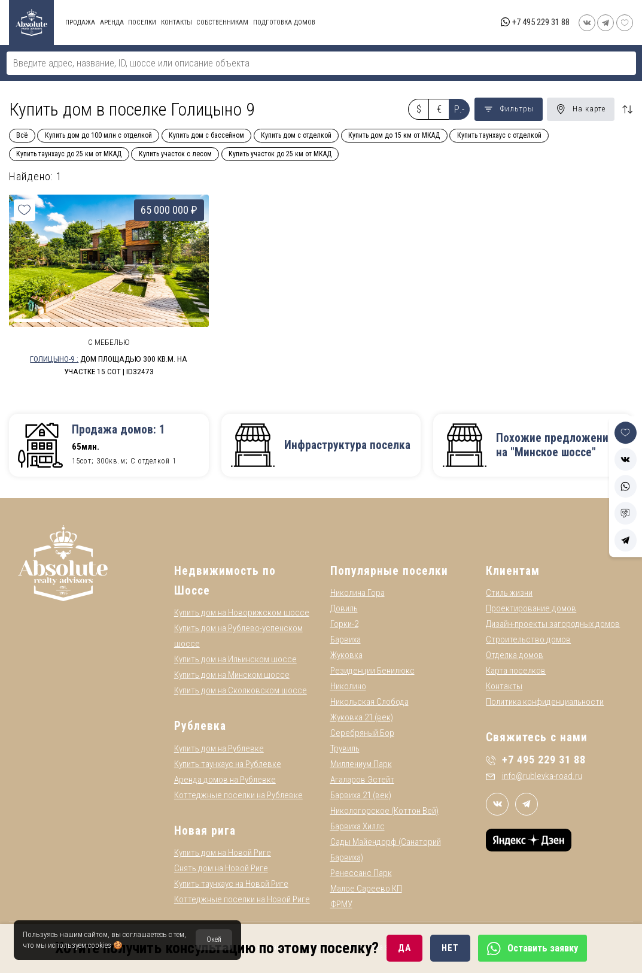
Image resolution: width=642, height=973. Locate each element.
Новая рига (205, 831)
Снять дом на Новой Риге (221, 868)
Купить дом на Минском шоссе (232, 674)
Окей (213, 939)
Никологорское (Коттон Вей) (384, 810)
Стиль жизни (509, 592)
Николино (348, 686)
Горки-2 (344, 624)
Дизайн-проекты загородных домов (553, 624)
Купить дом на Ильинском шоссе (235, 659)
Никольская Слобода (369, 701)
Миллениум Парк (361, 764)
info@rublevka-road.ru (534, 776)
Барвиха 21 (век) (360, 795)
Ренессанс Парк (361, 873)
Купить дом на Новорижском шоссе (241, 612)
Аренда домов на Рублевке (225, 779)
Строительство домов (528, 639)
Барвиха (345, 639)
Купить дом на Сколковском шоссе (240, 690)
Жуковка (346, 655)
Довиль (344, 608)
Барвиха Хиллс (357, 826)
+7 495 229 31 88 (541, 22)
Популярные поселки (389, 571)
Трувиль (345, 748)
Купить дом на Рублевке (219, 748)
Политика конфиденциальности (545, 701)
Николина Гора (357, 592)
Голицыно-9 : (54, 358)
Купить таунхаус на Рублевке (227, 764)
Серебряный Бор (362, 733)
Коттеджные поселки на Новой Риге (242, 899)
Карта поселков (516, 670)
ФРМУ (341, 904)
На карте (581, 109)
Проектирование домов (531, 608)
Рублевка (200, 726)
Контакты (504, 686)
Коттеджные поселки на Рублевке (238, 795)
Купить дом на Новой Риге (222, 852)
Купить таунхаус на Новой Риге (231, 883)
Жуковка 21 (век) (361, 717)
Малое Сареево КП (366, 888)
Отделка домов (514, 655)
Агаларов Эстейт (362, 779)
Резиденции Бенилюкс (372, 670)
